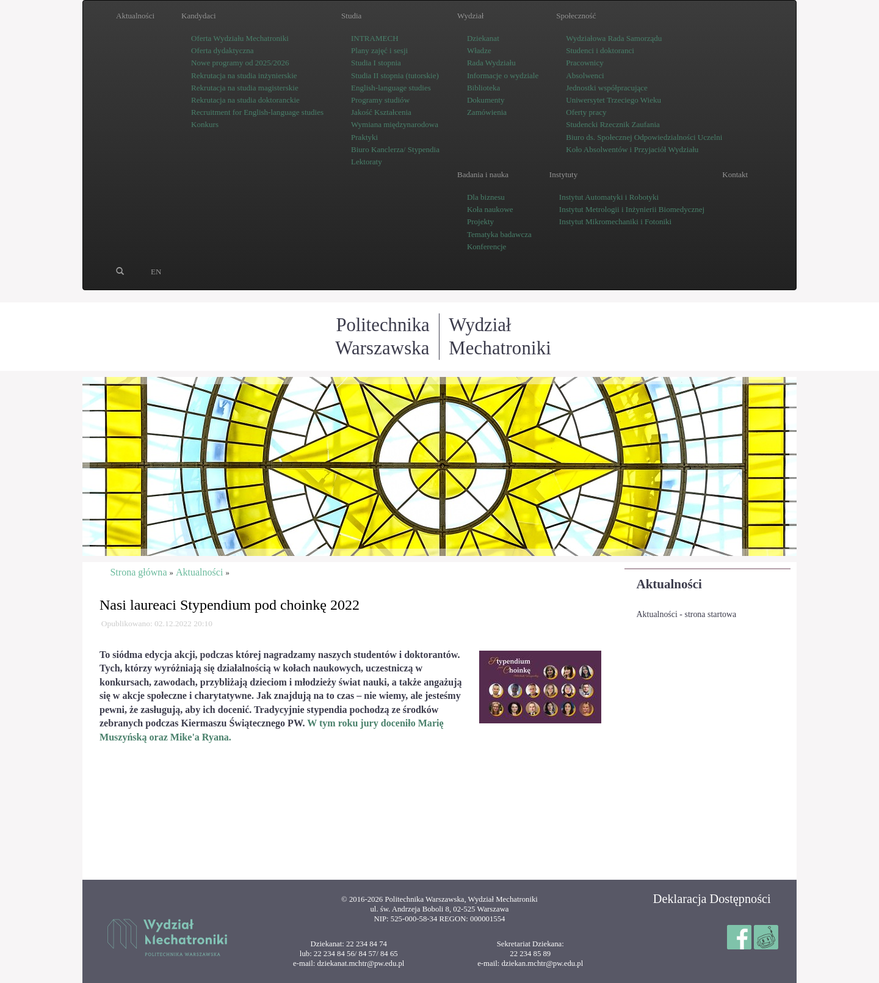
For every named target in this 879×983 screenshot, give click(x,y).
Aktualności (669, 584)
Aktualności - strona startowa (687, 614)
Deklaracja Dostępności (712, 898)
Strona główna (138, 572)
